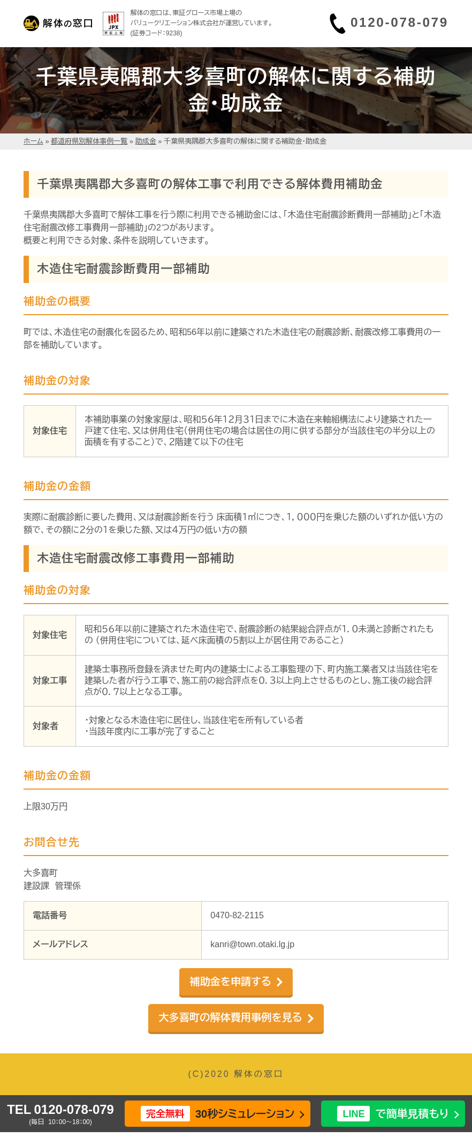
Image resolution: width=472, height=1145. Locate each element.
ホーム (33, 141)
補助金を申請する (230, 981)
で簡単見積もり (392, 1113)
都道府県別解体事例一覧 (89, 141)
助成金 (145, 141)
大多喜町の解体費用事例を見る (230, 1017)
